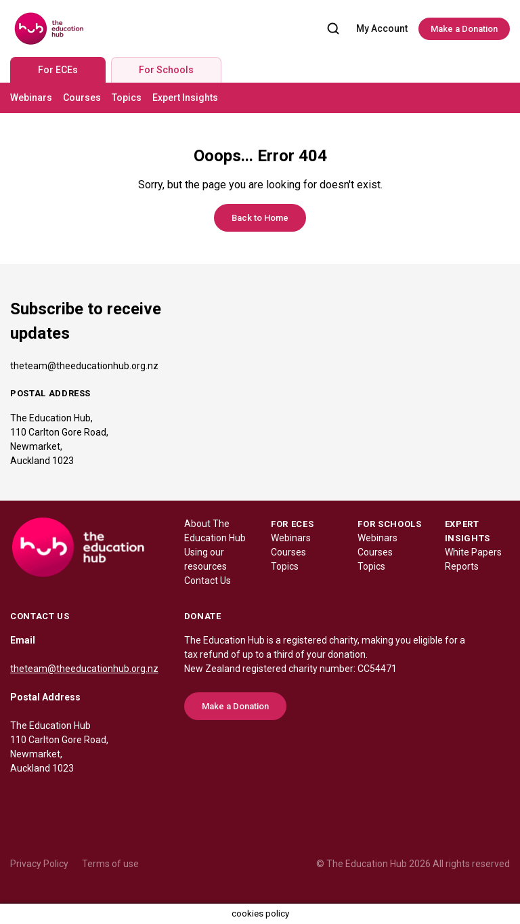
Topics (127, 97)
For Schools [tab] (166, 69)
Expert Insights (185, 97)
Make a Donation (464, 29)
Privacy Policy (39, 863)
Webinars (31, 97)
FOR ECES (292, 524)
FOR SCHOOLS (389, 524)
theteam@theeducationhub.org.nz (84, 365)
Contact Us (207, 580)
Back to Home (260, 218)
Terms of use (110, 863)
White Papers (473, 552)
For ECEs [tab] (58, 69)
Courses (82, 97)
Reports (462, 566)
